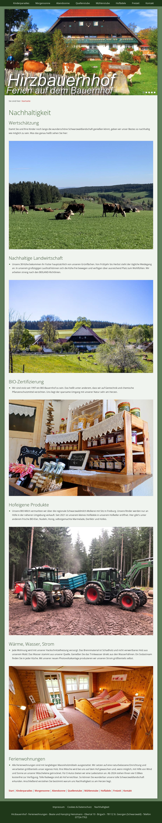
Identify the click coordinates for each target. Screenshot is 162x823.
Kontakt (127, 790)
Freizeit (117, 790)
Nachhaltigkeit (101, 807)
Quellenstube (75, 790)
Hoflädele (106, 790)
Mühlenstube (91, 790)
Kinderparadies (24, 790)
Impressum (59, 807)
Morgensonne (42, 790)
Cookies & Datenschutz (79, 807)
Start (11, 790)
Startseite (26, 101)
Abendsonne (58, 790)
